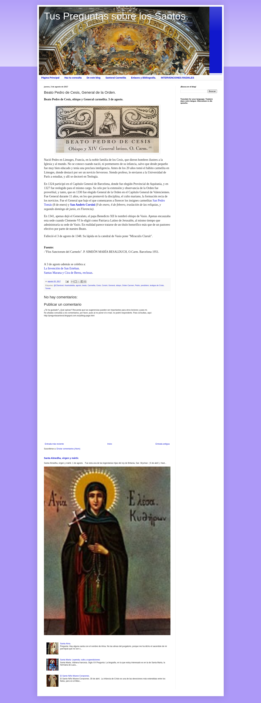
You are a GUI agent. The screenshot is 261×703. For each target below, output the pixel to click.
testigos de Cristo (157, 285)
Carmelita (91, 285)
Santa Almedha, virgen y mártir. (61, 458)
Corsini (105, 285)
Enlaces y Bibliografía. (143, 77)
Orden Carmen (128, 285)
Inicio (109, 444)
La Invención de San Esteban (61, 268)
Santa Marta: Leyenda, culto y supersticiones (80, 660)
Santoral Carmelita (116, 77)
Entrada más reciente (54, 444)
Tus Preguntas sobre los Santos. (116, 16)
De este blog (93, 77)
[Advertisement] (107, 415)
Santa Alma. (65, 643)
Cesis (98, 285)
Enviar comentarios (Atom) (68, 449)
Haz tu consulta (73, 77)
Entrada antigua (162, 444)
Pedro (137, 285)
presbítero (145, 285)
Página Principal (50, 77)
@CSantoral (59, 285)
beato (84, 285)
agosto (78, 285)
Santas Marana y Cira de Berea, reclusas (68, 272)
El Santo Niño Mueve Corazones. (75, 676)
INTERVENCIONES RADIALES (177, 77)
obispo (118, 285)
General (112, 285)
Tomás (48, 288)
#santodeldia (70, 285)
